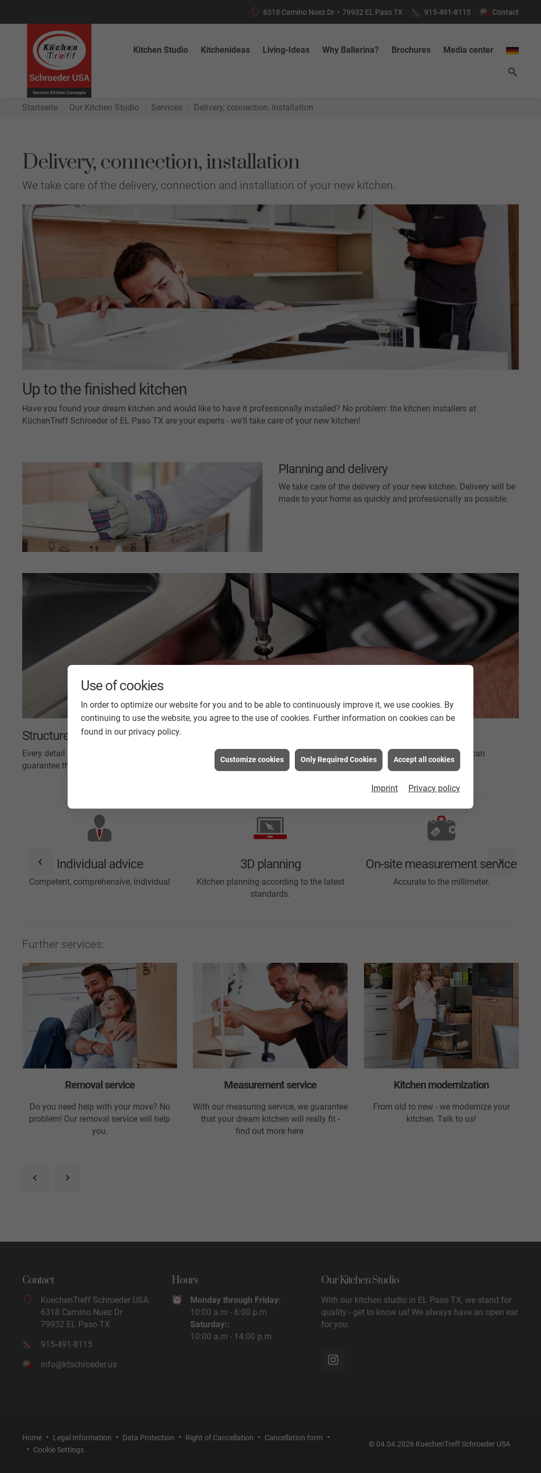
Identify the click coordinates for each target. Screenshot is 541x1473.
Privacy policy (434, 767)
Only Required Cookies (339, 738)
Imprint (384, 767)
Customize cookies (252, 738)
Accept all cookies (424, 738)
